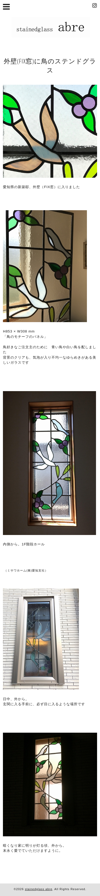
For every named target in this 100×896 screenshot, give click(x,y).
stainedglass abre (38, 889)
